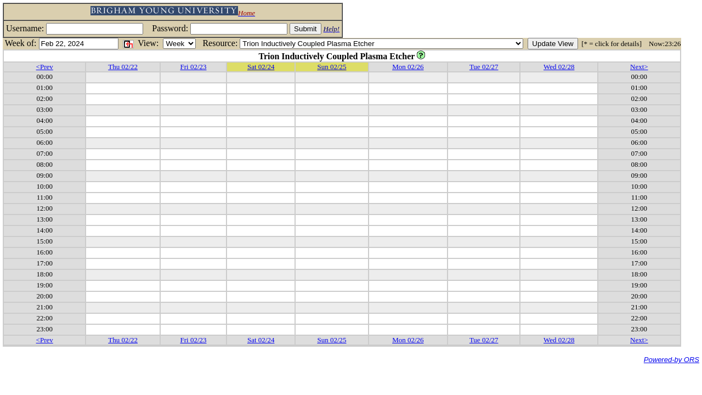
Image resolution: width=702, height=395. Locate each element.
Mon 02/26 (407, 67)
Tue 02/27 (484, 67)
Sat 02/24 (260, 67)
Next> (639, 67)
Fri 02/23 (193, 67)
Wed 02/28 (559, 67)
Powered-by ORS (671, 360)
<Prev (44, 67)
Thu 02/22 (123, 67)
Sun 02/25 (331, 67)
